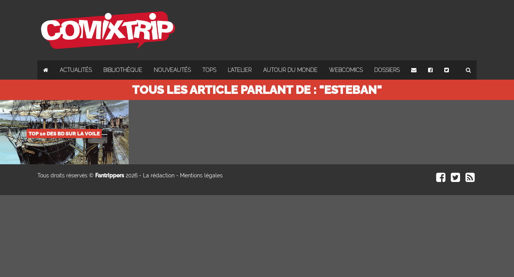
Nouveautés (172, 70)
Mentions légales (201, 175)
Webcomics (346, 70)
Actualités (76, 70)
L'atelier (240, 70)
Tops (209, 70)
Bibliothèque (122, 70)
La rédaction (159, 175)
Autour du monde (290, 70)
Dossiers (387, 70)
